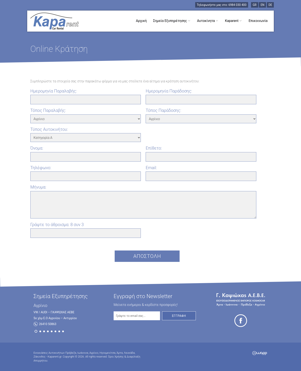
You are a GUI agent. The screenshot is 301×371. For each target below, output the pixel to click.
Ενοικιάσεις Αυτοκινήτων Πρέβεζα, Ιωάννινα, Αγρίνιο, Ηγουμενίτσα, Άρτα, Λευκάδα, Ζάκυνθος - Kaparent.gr (54, 21)
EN (262, 5)
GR (255, 5)
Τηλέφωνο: (40, 167)
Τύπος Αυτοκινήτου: (49, 129)
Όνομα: (36, 148)
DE (270, 5)
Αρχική (141, 21)
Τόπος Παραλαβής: (48, 110)
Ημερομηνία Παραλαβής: (53, 91)
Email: (151, 167)
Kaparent (233, 21)
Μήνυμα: (38, 187)
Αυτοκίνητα (208, 21)
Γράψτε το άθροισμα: (57, 224)
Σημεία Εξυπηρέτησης (172, 21)
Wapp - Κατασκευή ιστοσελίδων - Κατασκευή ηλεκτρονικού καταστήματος (259, 353)
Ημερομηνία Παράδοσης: (169, 91)
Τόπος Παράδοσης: (163, 110)
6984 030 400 (222, 5)
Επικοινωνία (258, 21)
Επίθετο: (154, 148)
